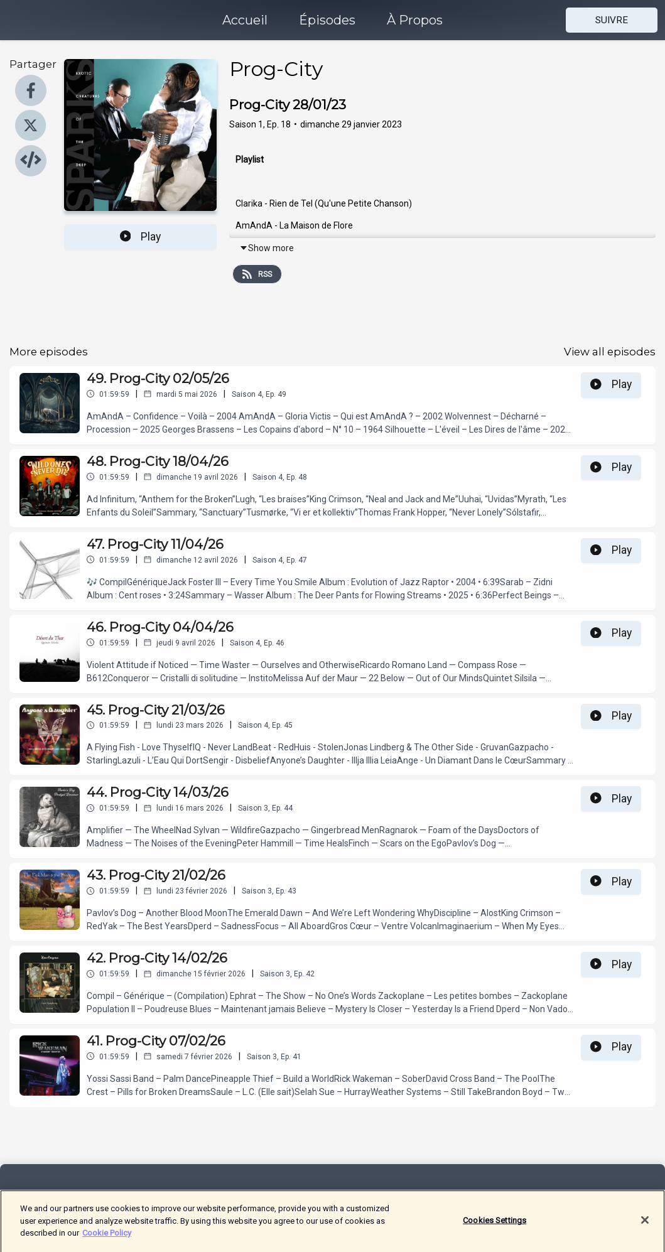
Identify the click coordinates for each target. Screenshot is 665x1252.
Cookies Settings (494, 1227)
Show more (266, 248)
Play (140, 236)
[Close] (645, 1227)
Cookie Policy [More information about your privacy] (106, 1239)
